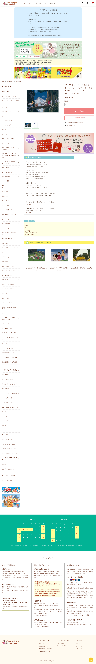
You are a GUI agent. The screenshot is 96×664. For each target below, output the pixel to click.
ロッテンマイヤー (7, 439)
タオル (4, 116)
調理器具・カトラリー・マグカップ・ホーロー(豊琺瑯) (9, 155)
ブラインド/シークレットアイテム (10, 101)
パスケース (5, 191)
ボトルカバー (5, 200)
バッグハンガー (6, 205)
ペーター (4, 430)
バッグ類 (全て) (6, 223)
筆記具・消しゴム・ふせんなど (9, 308)
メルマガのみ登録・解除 (63, 640)
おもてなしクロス (7, 172)
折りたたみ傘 (5, 143)
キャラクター (40, 3)
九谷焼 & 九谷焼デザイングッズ (10, 384)
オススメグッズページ (8, 379)
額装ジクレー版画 (7, 238)
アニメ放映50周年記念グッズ (10, 407)
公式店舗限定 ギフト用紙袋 (9, 362)
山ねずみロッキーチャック (9, 448)
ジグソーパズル (6, 111)
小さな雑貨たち (6, 176)
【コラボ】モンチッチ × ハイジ (10, 393)
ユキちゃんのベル (7, 275)
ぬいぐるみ (5, 279)
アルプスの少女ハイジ (8, 402)
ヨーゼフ (4, 416)
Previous (27, 102)
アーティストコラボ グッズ (9, 453)
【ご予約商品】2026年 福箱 (9, 357)
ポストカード (10, 81)
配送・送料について (44, 640)
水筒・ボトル (5, 167)
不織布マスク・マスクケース (10, 214)
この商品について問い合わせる (73, 122)
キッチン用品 (5, 181)
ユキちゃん (5, 421)
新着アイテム (5, 91)
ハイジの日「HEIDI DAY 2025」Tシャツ (10, 459)
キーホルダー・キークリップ (9, 233)
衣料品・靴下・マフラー (8, 138)
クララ (4, 425)
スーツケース (5, 219)
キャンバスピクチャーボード (10, 247)
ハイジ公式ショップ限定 (8, 475)
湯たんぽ (4, 293)
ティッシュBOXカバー (8, 288)
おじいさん (5, 434)
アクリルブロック (7, 302)
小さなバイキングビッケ (8, 444)
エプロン (4, 129)
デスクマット (5, 298)
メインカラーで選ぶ (7, 398)
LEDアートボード (7, 257)
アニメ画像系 (19, 81)
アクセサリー (5, 107)
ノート (4, 313)
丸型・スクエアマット (8, 266)
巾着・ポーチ (5, 228)
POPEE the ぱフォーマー (9, 480)
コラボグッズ (5, 388)
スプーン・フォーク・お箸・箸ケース (8, 162)
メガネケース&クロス (8, 120)
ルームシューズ (6, 125)
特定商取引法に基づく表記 (45, 648)
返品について (42, 643)
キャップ (4, 134)
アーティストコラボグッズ (9, 96)
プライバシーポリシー (44, 651)
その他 (51, 3)
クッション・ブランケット (9, 270)
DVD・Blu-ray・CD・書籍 (9, 332)
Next (59, 102)
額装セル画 (5, 243)
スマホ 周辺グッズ (7, 328)
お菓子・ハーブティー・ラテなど (9, 186)
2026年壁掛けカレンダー (9, 352)
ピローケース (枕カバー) (8, 284)
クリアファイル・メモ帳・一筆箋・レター (9, 318)
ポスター (4, 252)
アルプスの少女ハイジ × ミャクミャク (10, 470)
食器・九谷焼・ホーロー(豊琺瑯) (8, 148)
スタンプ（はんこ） (7, 343)
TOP (3, 81)
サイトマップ (79, 648)
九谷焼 (4, 464)
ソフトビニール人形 (7, 348)
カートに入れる (79, 111)
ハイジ (4, 411)
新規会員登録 (79, 640)
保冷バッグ (5, 196)
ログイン (78, 643)
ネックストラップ (7, 210)
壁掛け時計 (5, 261)
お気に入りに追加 (79, 118)
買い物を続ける (69, 125)
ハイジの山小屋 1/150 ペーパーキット (10, 338)
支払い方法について (44, 646)
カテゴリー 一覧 (26, 3)
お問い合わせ (79, 646)
